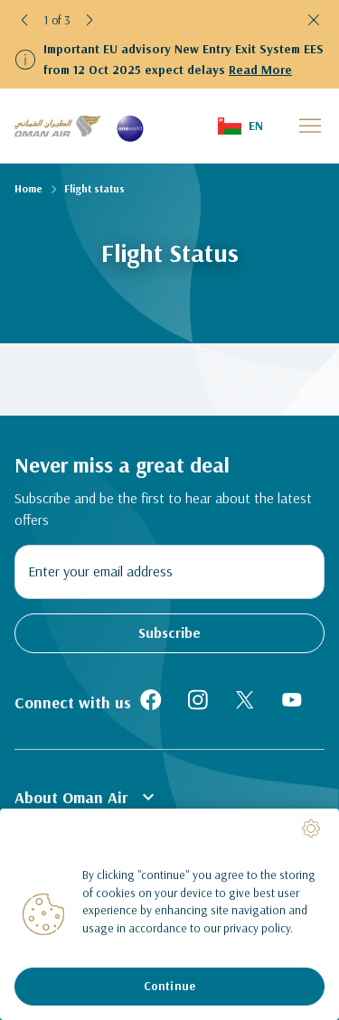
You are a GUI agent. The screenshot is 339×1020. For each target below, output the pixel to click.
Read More (260, 69)
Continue (169, 985)
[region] (169, 914)
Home (28, 188)
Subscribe (169, 632)
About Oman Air (86, 797)
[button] (25, 20)
